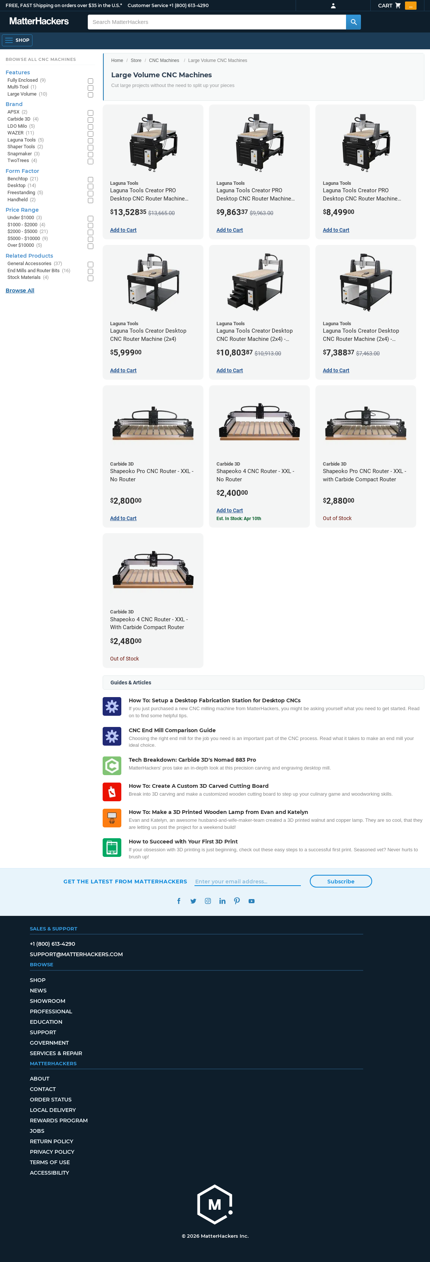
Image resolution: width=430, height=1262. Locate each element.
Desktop (21, 185)
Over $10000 (24, 245)
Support (43, 1032)
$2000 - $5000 (27, 231)
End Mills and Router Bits (39, 270)
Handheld (21, 199)
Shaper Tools (25, 146)
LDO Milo (21, 126)
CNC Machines (164, 60)
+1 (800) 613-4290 (189, 5)
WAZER (20, 133)
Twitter (193, 901)
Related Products (29, 255)
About (39, 1078)
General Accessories (34, 263)
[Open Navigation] (17, 40)
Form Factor (22, 171)
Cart (397, 5)
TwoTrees (22, 160)
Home (117, 60)
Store (136, 60)
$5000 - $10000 (27, 238)
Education (46, 1022)
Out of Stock (337, 518)
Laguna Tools (25, 140)
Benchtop (22, 179)
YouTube (251, 901)
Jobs (37, 1131)
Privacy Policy (52, 1151)
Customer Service (148, 5)
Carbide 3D (23, 119)
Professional (51, 1011)
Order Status (51, 1099)
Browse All (20, 290)
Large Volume (27, 94)
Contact (43, 1089)
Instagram (207, 901)
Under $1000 (24, 217)
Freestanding (25, 192)
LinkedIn (222, 901)
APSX (17, 112)
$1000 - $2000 (26, 225)
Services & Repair (56, 1053)
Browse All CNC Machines (41, 59)
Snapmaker (23, 154)
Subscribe (341, 881)
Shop (38, 980)
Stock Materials (28, 277)
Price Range (22, 209)
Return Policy (51, 1141)
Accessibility (49, 1172)
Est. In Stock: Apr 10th (238, 518)
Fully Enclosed (26, 80)
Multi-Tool (22, 87)
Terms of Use (50, 1162)
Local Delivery (53, 1110)
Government (49, 1042)
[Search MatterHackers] (353, 22)
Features (18, 72)
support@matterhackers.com (76, 954)
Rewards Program (59, 1120)
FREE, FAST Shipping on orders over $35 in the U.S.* (64, 5)
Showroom (47, 1001)
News (38, 990)
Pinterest (236, 901)
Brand (14, 104)
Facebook (178, 901)
